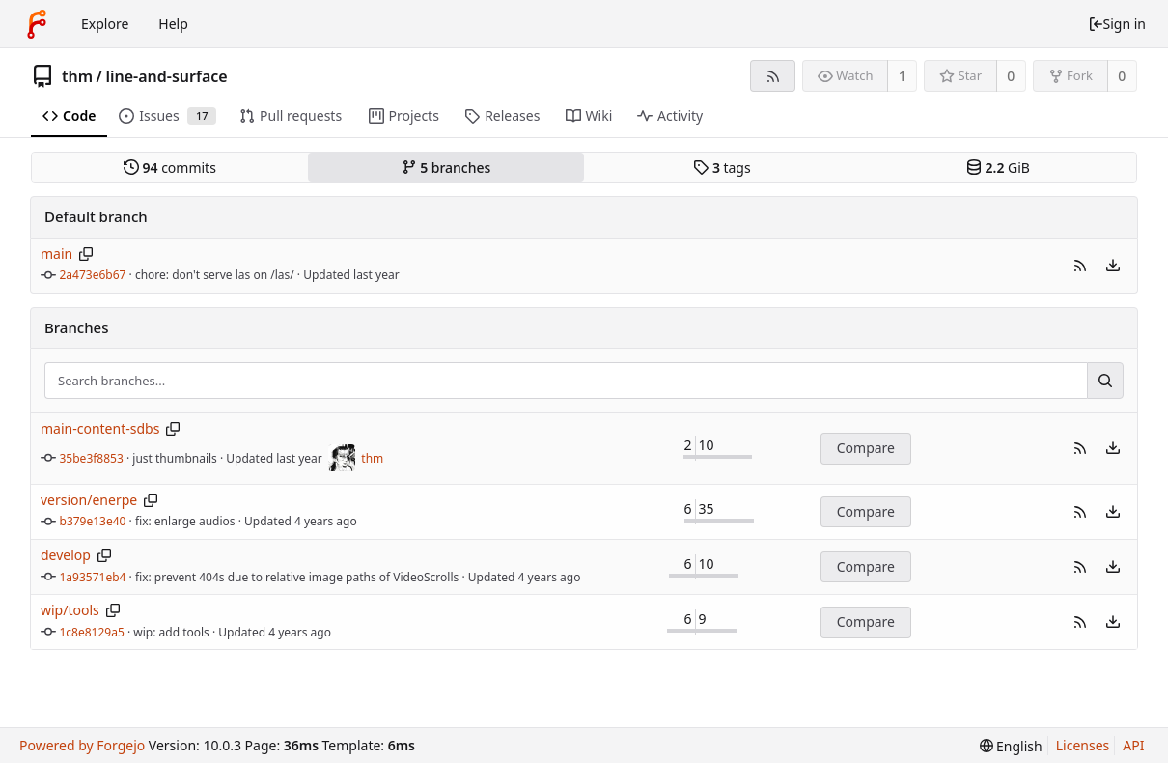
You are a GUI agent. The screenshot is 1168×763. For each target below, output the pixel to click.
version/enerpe (89, 500)
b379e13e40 (93, 521)
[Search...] (1105, 380)
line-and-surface (166, 76)
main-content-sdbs (100, 428)
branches (446, 167)
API (1133, 745)
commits (170, 167)
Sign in (1117, 23)
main (56, 253)
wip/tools (70, 610)
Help (173, 23)
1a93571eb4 (93, 577)
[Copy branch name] (86, 254)
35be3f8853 (92, 458)
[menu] (1112, 265)
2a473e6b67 (93, 275)
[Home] (37, 24)
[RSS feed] (772, 76)
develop (66, 555)
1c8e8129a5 (92, 632)
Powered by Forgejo (82, 745)
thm (77, 76)
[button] (1080, 265)
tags (721, 167)
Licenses (1083, 745)
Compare (866, 447)
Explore (104, 23)
